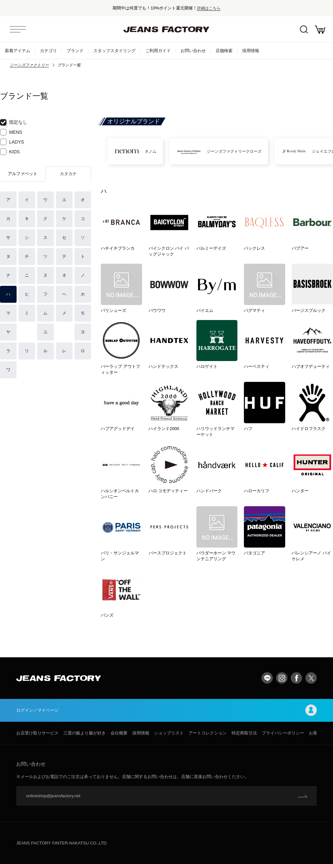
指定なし (13, 122)
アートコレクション (208, 733)
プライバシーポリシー (283, 733)
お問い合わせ (193, 50)
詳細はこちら (208, 8)
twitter (311, 678)
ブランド (75, 50)
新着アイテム (17, 50)
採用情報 (250, 50)
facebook (296, 678)
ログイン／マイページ (166, 710)
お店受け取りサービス (37, 733)
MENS (11, 132)
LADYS (12, 142)
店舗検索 (224, 50)
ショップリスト (169, 733)
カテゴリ (48, 50)
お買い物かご (320, 29)
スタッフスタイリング (114, 50)
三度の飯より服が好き (84, 733)
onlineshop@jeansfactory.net (53, 795)
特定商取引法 (244, 733)
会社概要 (119, 733)
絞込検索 (304, 29)
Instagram (281, 678)
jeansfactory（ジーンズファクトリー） (166, 29)
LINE (267, 678)
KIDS (10, 151)
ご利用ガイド (158, 50)
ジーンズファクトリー (29, 65)
